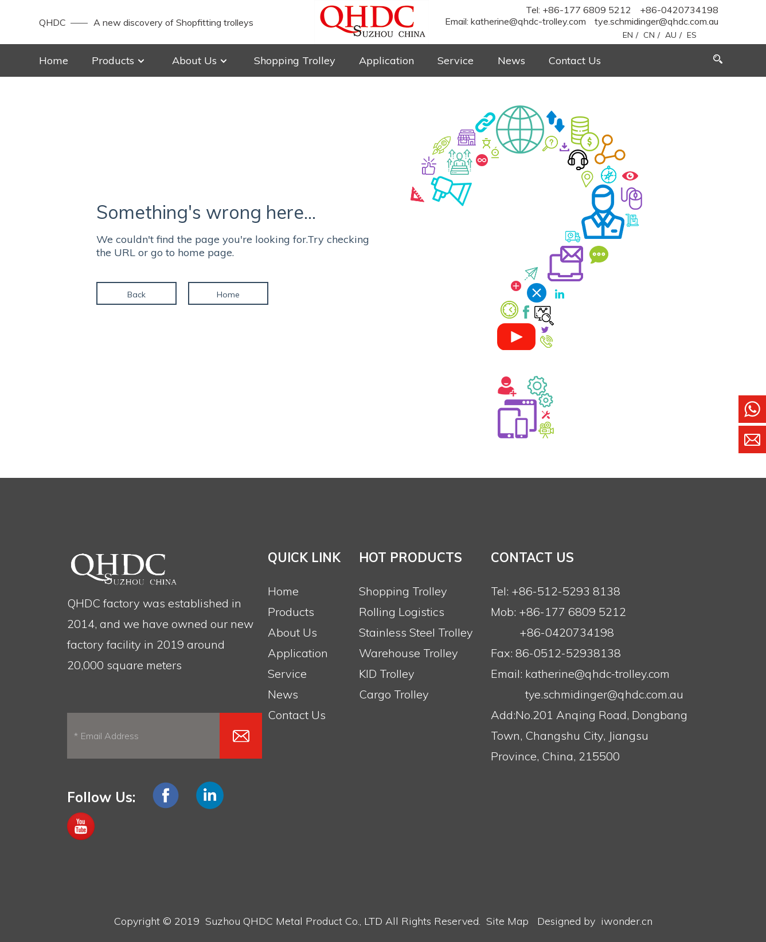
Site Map (507, 921)
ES (692, 35)
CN (649, 35)
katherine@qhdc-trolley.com (528, 21)
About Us (292, 632)
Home (228, 294)
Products (291, 612)
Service (287, 673)
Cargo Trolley (394, 694)
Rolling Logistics (401, 612)
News (283, 694)
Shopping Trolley (403, 591)
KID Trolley (387, 673)
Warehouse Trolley (408, 653)
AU (671, 35)
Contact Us (297, 715)
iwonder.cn (626, 921)
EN (628, 35)
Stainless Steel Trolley (416, 632)
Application (298, 653)
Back (136, 294)
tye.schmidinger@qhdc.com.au (656, 21)
